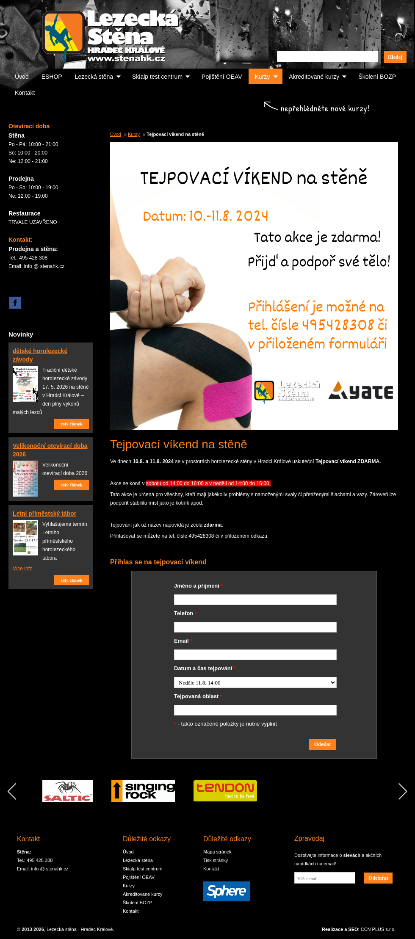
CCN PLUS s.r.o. (378, 929)
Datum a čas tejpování (205, 668)
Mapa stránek (217, 851)
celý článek (72, 423)
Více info (23, 569)
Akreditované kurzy (314, 76)
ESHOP (52, 76)
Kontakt (25, 92)
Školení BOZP (377, 76)
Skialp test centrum (157, 76)
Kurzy (262, 76)
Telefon (185, 613)
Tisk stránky (215, 860)
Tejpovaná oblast (198, 696)
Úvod (22, 76)
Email (183, 641)
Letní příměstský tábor (44, 513)
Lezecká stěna (94, 76)
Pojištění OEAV (222, 76)
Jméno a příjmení (198, 586)
